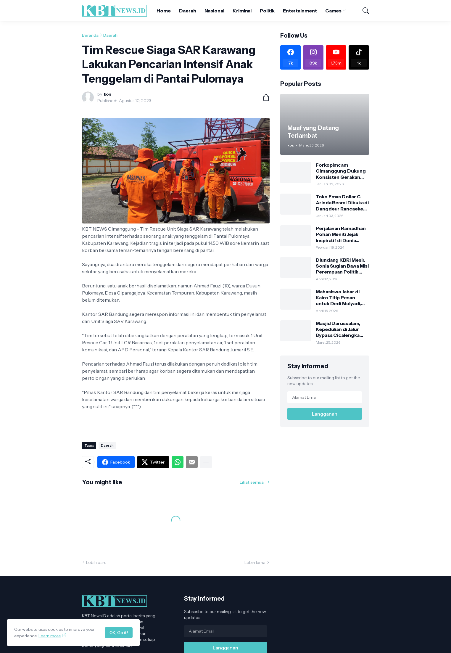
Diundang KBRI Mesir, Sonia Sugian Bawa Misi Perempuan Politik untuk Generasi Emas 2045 (342, 266)
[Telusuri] (363, 11)
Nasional (214, 11)
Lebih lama (254, 562)
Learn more (49, 635)
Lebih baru (96, 562)
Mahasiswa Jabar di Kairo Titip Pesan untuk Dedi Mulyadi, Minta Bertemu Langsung (338, 298)
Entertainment (300, 11)
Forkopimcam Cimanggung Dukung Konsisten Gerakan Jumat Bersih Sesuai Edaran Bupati (341, 171)
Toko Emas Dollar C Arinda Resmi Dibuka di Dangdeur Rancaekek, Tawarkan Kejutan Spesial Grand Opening (342, 203)
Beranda (90, 35)
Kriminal (242, 11)
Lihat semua (252, 482)
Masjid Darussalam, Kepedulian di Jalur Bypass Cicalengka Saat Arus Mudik (338, 329)
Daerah (187, 11)
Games (333, 11)
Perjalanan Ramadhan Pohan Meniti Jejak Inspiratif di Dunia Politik (340, 234)
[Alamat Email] (324, 397)
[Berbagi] (264, 97)
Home (164, 11)
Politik (267, 11)
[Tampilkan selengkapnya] (206, 462)
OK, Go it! (118, 632)
